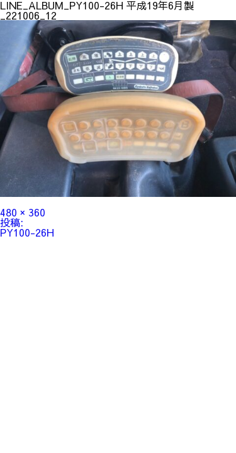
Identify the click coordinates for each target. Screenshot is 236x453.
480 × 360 (22, 212)
